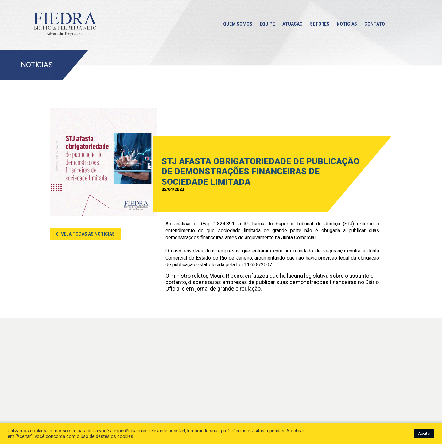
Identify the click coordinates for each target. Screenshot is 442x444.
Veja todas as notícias (88, 234)
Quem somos (237, 24)
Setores (319, 24)
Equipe (267, 24)
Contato (374, 24)
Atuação (292, 24)
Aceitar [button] (424, 433)
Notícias (347, 24)
